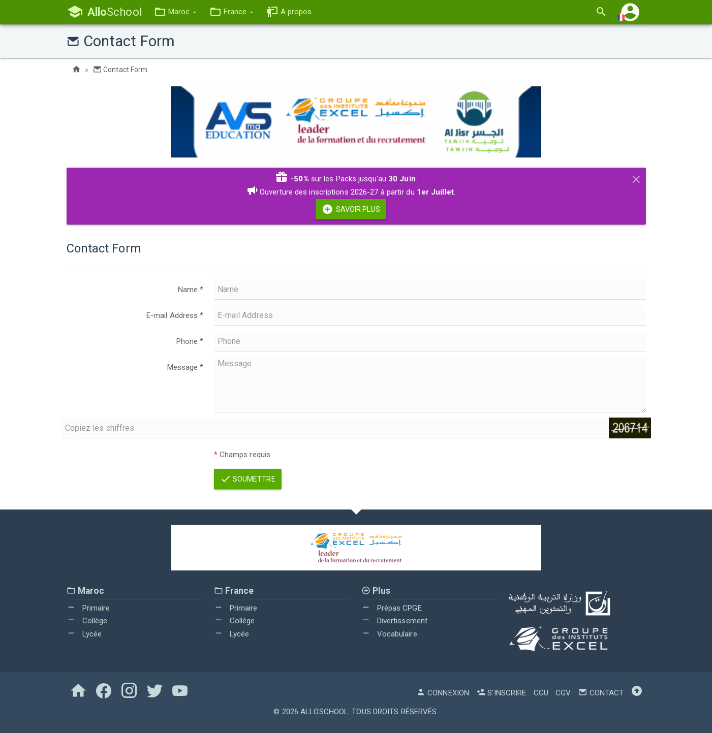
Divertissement (394, 620)
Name (191, 289)
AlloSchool (324, 711)
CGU (541, 692)
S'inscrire (501, 692)
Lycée (84, 634)
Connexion (442, 692)
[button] (175, 12)
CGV (563, 692)
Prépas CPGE (391, 608)
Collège (87, 620)
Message (185, 367)
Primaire (88, 608)
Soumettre (247, 479)
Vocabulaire (389, 634)
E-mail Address (175, 315)
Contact (601, 692)
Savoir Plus (351, 209)
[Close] (636, 178)
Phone (190, 341)
